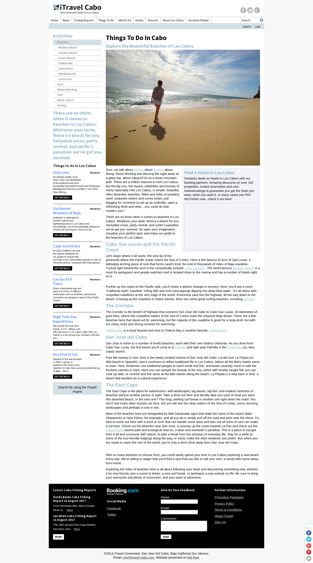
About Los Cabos (173, 20)
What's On (124, 20)
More (70, 510)
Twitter (111, 514)
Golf (59, 95)
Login (258, 26)
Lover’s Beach (194, 268)
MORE (58, 536)
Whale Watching (67, 89)
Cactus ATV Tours (62, 281)
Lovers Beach (66, 58)
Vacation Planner (198, 20)
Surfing (61, 105)
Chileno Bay (65, 63)
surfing (158, 169)
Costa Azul (65, 79)
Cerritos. (249, 299)
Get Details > (62, 197)
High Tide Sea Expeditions (65, 319)
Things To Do (106, 20)
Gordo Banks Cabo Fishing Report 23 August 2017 (71, 499)
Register (247, 26)
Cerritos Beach (67, 53)
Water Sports (65, 100)
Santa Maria (65, 68)
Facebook (114, 508)
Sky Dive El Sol (65, 354)
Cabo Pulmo (115, 430)
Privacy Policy (224, 503)
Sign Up (220, 522)
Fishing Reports (84, 20)
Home (54, 20)
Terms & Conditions (228, 509)
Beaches (62, 42)
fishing (138, 169)
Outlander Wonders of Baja (67, 210)
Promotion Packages (229, 497)
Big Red (193, 558)
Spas (60, 84)
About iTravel (224, 516)
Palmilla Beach (67, 74)
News (66, 20)
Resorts (153, 20)
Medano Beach (67, 47)
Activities (63, 36)
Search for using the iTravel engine (77, 389)
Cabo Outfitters (66, 246)
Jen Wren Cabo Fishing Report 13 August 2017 (75, 518)
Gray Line (61, 172)
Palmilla (180, 347)
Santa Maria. (218, 330)
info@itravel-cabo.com (138, 558)
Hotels (139, 20)
